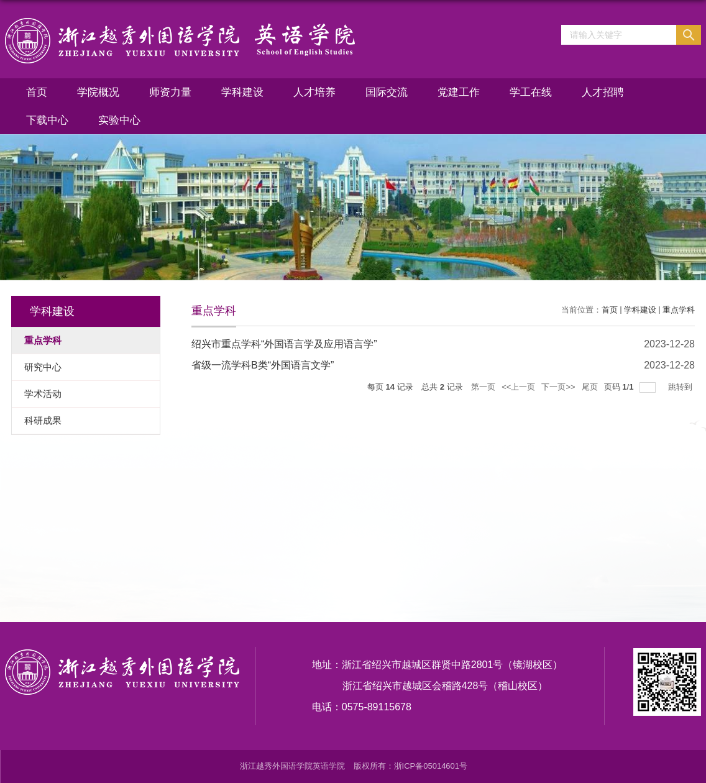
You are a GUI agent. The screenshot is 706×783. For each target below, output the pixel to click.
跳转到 (681, 387)
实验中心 (119, 120)
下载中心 (47, 120)
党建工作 (459, 92)
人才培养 (314, 92)
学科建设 (242, 92)
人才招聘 (603, 92)
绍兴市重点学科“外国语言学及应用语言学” (284, 344)
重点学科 (678, 309)
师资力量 (170, 92)
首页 (36, 92)
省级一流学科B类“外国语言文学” (262, 365)
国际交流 (386, 92)
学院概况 (98, 92)
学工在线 (531, 92)
